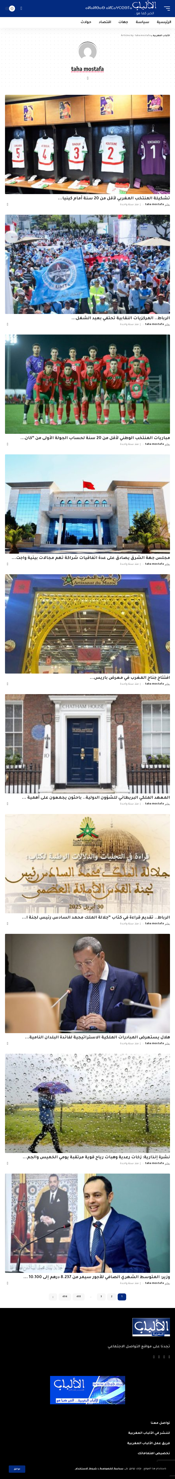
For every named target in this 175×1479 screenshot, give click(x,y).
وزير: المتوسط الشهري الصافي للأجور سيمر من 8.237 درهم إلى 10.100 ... (96, 1277)
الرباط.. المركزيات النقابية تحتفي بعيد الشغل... (120, 318)
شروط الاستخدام (86, 1468)
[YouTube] (159, 1357)
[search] (21, 8)
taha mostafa (154, 204)
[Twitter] (164, 1357)
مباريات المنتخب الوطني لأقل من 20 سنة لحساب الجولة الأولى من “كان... (95, 438)
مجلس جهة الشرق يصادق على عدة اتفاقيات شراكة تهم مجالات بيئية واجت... (91, 558)
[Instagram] (153, 1357)
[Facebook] (169, 1357)
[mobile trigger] (165, 8)
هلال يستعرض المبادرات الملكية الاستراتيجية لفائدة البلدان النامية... (97, 1037)
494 (64, 1297)
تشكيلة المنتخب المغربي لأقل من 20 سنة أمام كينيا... (114, 198)
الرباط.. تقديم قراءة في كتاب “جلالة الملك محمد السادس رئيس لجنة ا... (96, 918)
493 (78, 1297)
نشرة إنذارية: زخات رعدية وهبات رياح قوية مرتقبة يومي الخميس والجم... (96, 1157)
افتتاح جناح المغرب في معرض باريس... (130, 678)
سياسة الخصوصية (111, 1468)
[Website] (87, 78)
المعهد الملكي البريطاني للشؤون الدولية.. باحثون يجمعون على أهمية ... (96, 798)
